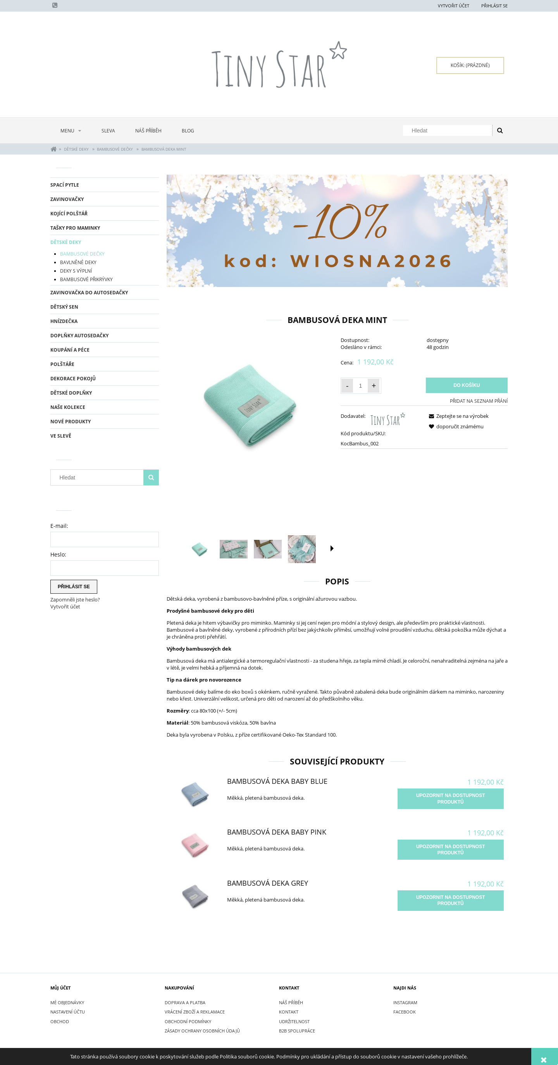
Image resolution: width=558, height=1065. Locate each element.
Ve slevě (60, 436)
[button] (332, 548)
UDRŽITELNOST (294, 1021)
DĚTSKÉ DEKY (65, 242)
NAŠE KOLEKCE (67, 407)
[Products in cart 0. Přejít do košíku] (470, 65)
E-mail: (59, 525)
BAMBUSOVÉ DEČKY (82, 254)
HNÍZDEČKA (64, 321)
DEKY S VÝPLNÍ (76, 271)
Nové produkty (70, 421)
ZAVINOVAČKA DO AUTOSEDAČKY (89, 292)
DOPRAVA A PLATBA (185, 1002)
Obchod (59, 1021)
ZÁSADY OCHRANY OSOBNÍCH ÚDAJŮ (202, 1031)
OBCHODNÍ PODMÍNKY (188, 1021)
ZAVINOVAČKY (67, 199)
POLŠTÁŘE (62, 364)
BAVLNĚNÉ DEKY (78, 262)
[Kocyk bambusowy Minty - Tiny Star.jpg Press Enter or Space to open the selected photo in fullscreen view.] (250, 404)
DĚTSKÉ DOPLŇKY (71, 393)
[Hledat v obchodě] (449, 130)
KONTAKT (288, 1012)
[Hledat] (500, 130)
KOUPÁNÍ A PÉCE (70, 350)
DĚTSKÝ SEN (64, 307)
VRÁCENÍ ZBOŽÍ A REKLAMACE (195, 1012)
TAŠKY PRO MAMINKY (75, 228)
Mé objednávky (67, 1002)
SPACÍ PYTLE (64, 185)
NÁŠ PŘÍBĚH (291, 1002)
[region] (337, 231)
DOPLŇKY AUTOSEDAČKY (79, 335)
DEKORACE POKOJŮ (73, 378)
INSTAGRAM (405, 1002)
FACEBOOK (404, 1012)
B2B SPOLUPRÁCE (297, 1031)
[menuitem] (70, 130)
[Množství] (360, 385)
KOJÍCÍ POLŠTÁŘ (69, 213)
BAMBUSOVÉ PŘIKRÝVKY (86, 279)
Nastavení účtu (67, 1012)
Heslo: (58, 554)
